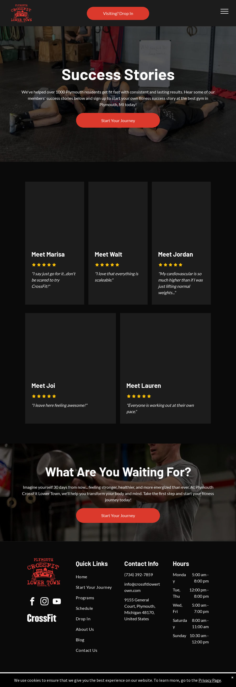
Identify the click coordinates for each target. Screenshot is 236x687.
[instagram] (44, 602)
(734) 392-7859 (138, 574)
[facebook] (32, 602)
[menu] (224, 11)
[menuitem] (95, 576)
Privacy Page (210, 680)
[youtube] (56, 602)
